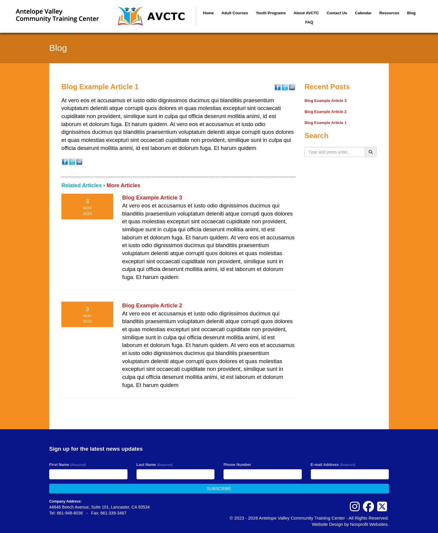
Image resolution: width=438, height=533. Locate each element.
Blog (411, 13)
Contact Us (337, 13)
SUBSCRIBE (219, 488)
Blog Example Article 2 (152, 305)
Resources (389, 13)
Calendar (363, 13)
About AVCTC (306, 13)
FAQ (309, 22)
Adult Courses (234, 13)
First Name (67, 464)
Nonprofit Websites (369, 524)
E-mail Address (333, 464)
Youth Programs (271, 13)
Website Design (328, 524)
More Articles (123, 185)
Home (208, 13)
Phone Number (237, 464)
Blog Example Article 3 (152, 197)
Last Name (154, 464)
